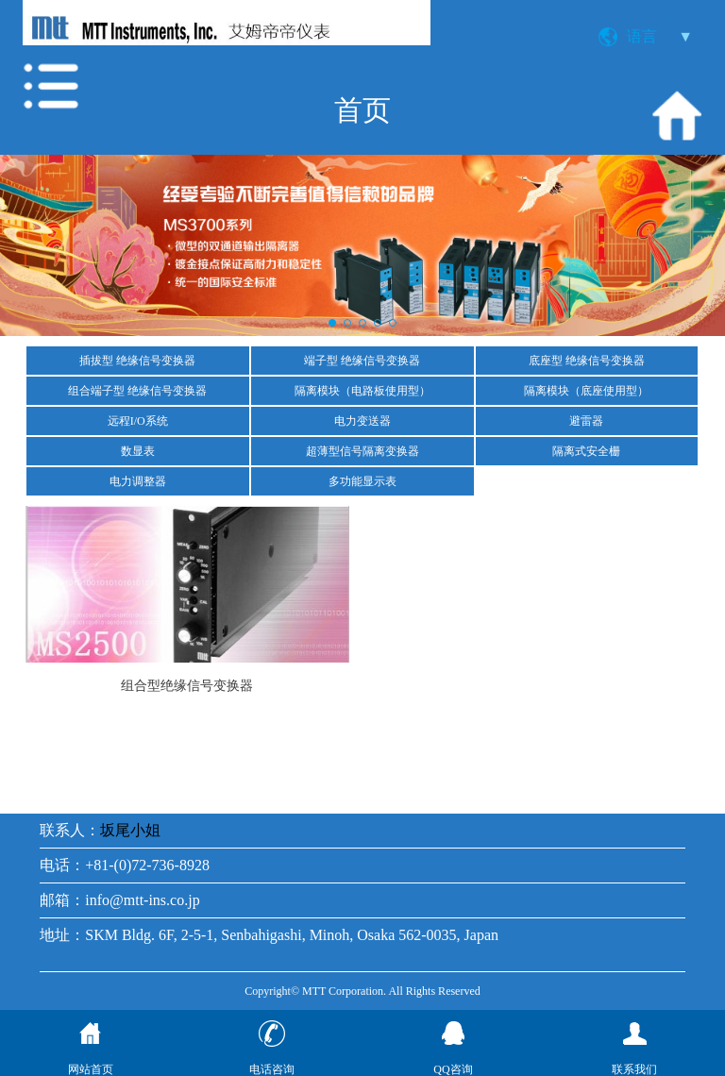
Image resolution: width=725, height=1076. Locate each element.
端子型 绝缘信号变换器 (362, 360)
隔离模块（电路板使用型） (362, 390)
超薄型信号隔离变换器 (362, 451)
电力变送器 (362, 421)
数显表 (138, 451)
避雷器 (586, 421)
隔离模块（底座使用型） (586, 390)
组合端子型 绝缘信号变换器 (137, 390)
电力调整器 (138, 481)
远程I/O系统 (138, 421)
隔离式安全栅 (586, 451)
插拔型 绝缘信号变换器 (137, 360)
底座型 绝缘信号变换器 (587, 360)
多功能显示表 (362, 481)
